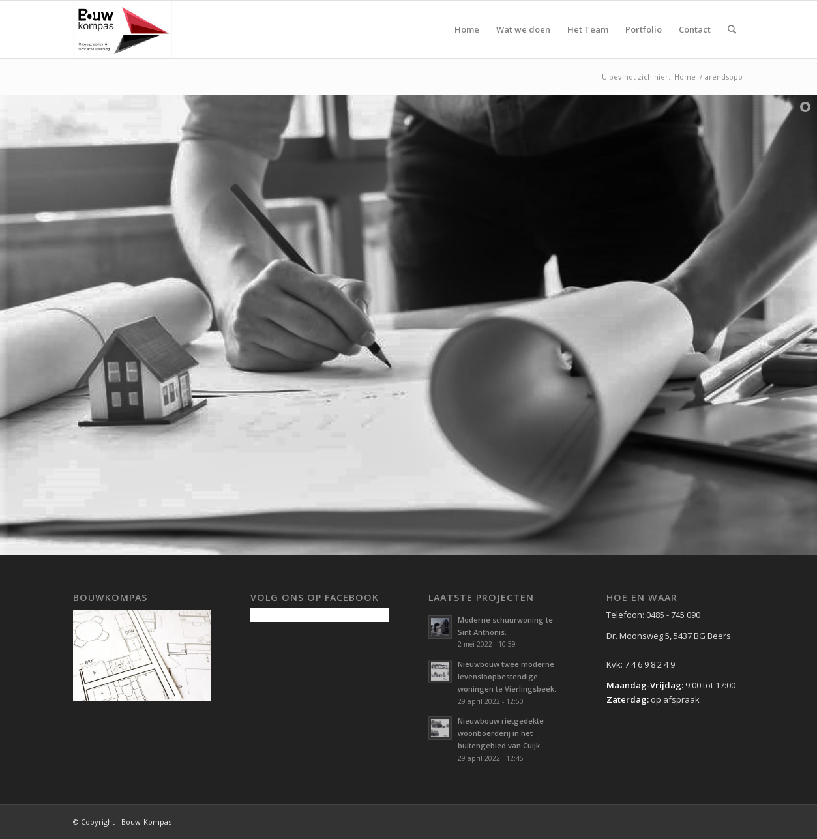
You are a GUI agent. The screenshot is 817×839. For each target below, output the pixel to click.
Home (685, 76)
